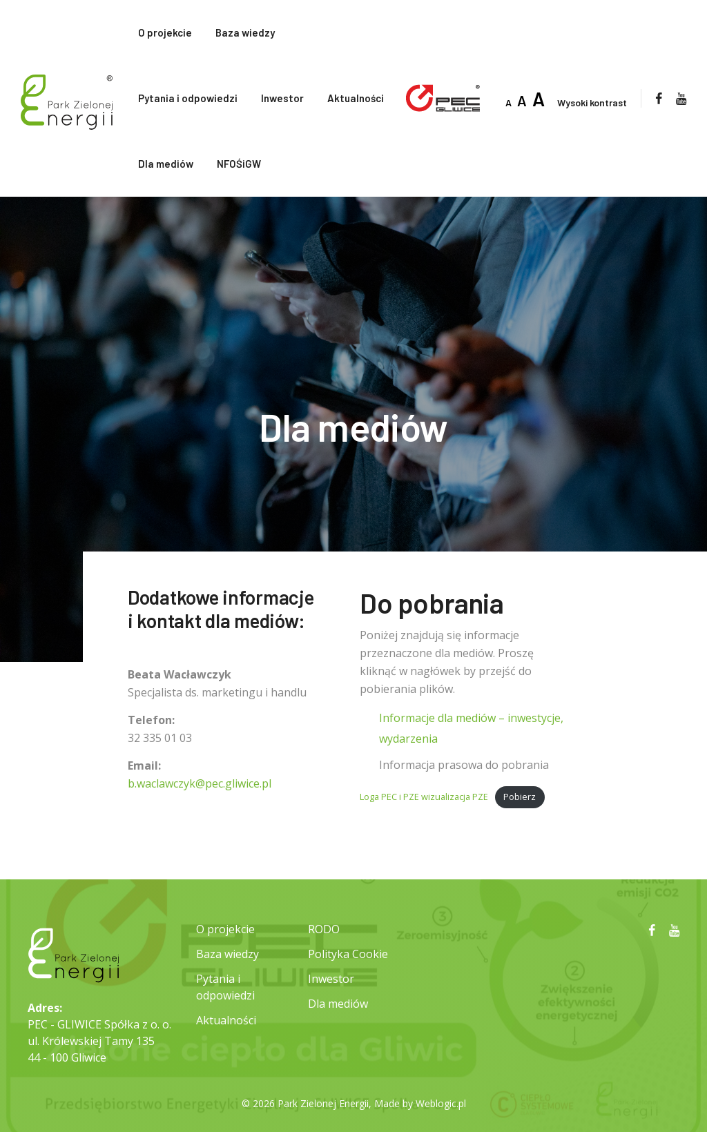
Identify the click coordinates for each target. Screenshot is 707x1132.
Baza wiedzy (245, 32)
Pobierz (519, 796)
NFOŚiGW (239, 163)
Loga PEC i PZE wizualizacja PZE (424, 796)
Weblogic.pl (441, 1103)
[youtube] (681, 98)
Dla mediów (165, 163)
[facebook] (658, 98)
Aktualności (355, 98)
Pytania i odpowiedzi (188, 98)
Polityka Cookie (348, 954)
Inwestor (282, 98)
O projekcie (165, 32)
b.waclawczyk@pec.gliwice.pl (199, 783)
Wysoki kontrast (592, 102)
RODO (324, 929)
